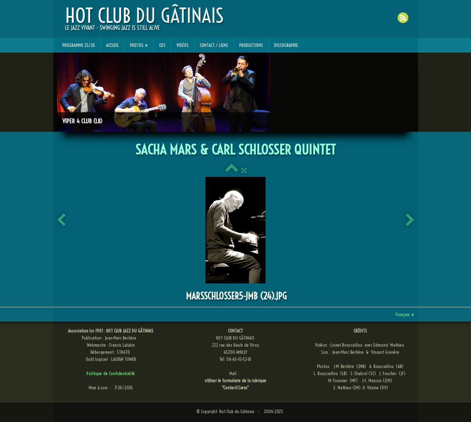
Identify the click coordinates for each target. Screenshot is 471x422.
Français (405, 314)
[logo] (144, 22)
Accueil (112, 45)
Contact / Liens (214, 45)
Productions (251, 45)
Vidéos (183, 45)
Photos (139, 45)
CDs (162, 45)
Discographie (286, 45)
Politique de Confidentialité (111, 373)
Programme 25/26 (78, 45)
